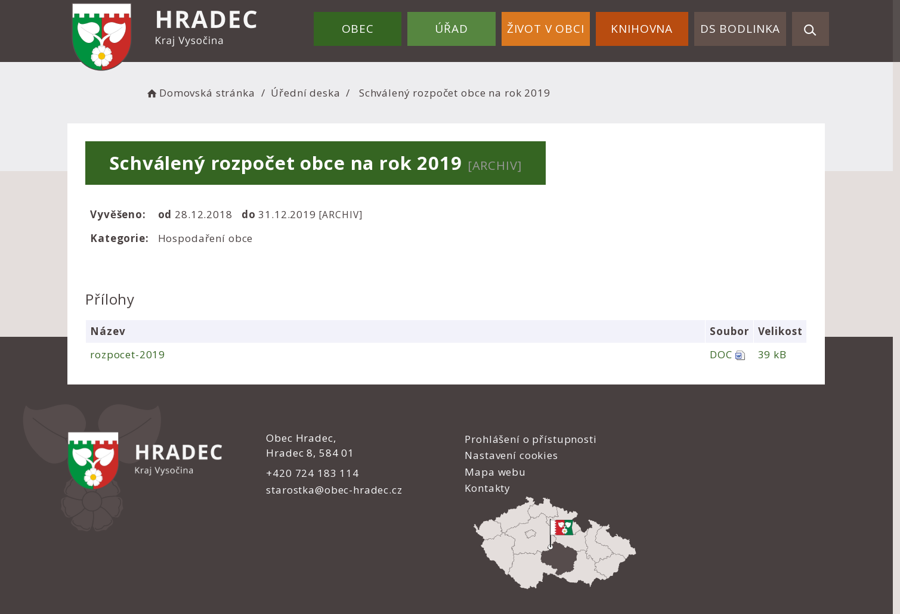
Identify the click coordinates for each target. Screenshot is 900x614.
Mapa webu (490, 472)
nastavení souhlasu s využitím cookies (659, 579)
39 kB (776, 354)
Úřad (453, 28)
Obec (360, 28)
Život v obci (546, 28)
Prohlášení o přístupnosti (525, 439)
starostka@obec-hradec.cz (333, 490)
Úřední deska (309, 93)
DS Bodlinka (740, 28)
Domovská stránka (204, 93)
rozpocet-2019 (131, 354)
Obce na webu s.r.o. (576, 564)
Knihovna (642, 28)
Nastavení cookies (505, 455)
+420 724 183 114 (311, 473)
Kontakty (482, 488)
